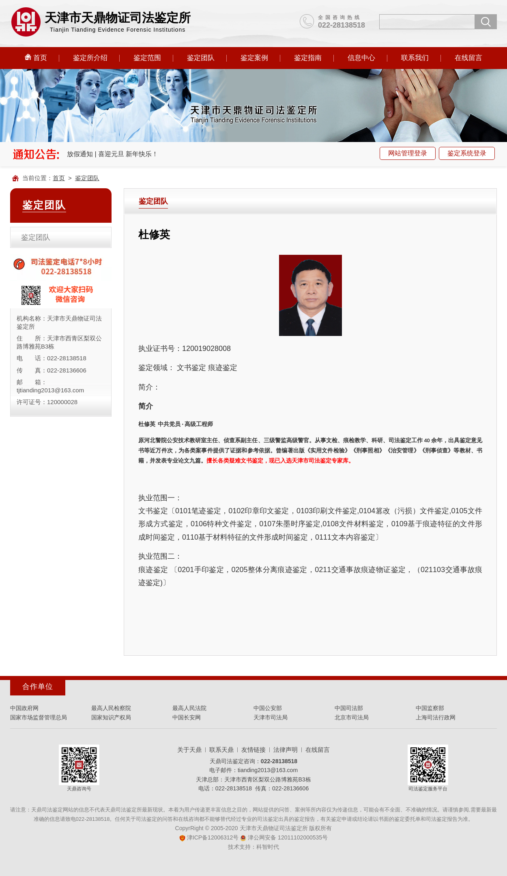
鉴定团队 (201, 58)
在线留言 (468, 58)
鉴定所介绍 (90, 58)
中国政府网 (24, 708)
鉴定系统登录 (466, 153)
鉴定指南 (308, 58)
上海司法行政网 (435, 717)
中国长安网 (186, 717)
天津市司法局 (271, 717)
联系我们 (415, 58)
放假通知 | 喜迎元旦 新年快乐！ (113, 154)
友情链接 (253, 749)
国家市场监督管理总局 (38, 717)
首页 (36, 58)
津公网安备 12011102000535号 (284, 837)
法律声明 (285, 749)
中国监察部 (430, 708)
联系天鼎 (221, 749)
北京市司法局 (352, 717)
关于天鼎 (189, 749)
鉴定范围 (147, 58)
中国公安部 (268, 708)
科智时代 (267, 847)
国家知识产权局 (111, 717)
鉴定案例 (254, 58)
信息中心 (361, 58)
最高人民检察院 (111, 708)
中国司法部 (349, 708)
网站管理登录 (407, 153)
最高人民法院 (189, 708)
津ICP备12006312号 (209, 837)
